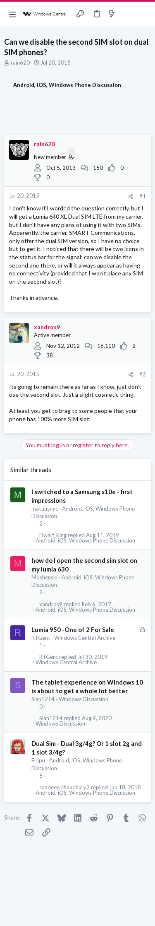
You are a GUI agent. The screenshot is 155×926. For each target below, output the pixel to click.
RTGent (40, 637)
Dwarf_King (53, 535)
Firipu (38, 760)
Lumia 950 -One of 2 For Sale (72, 629)
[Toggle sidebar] (128, 14)
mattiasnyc (44, 508)
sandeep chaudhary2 (64, 787)
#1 (142, 196)
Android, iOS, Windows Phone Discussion (85, 540)
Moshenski (44, 577)
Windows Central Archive (84, 637)
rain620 (20, 62)
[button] (12, 14)
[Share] (130, 196)
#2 (142, 374)
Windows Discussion (83, 699)
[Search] (144, 14)
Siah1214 (43, 699)
